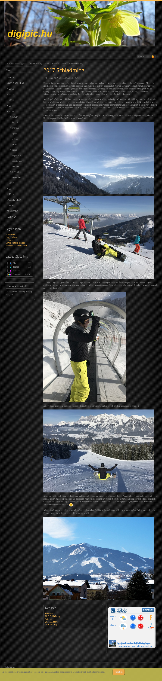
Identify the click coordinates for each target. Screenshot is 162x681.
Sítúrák (63, 63)
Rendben (119, 672)
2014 (11, 99)
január (15, 116)
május (15, 138)
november (16, 171)
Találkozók (13, 211)
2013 (11, 94)
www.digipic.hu (21, 63)
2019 (11, 194)
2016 (47, 63)
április (14, 133)
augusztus (16, 155)
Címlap (10, 77)
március (15, 127)
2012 (11, 88)
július (14, 149)
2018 (11, 188)
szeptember (17, 160)
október (55, 63)
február (15, 122)
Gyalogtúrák (14, 199)
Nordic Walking (36, 63)
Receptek (11, 216)
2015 (11, 105)
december (16, 177)
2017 (11, 182)
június (14, 144)
